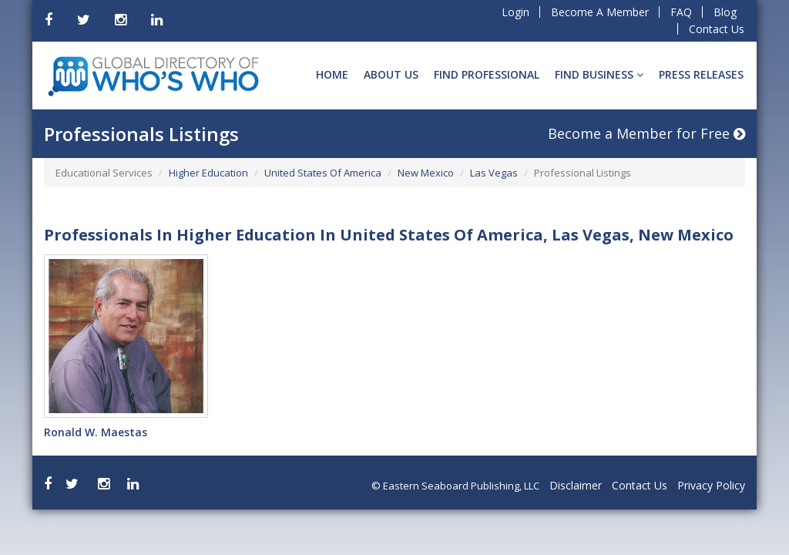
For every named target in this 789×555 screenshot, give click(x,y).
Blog (725, 12)
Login (515, 12)
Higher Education (208, 173)
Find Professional (486, 74)
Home (332, 74)
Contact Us (716, 29)
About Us (391, 74)
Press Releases (701, 74)
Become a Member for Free (646, 133)
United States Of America (322, 173)
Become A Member (600, 12)
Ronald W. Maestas (95, 432)
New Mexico (426, 173)
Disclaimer (575, 485)
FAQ (681, 12)
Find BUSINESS (599, 74)
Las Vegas (494, 173)
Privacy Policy (711, 485)
